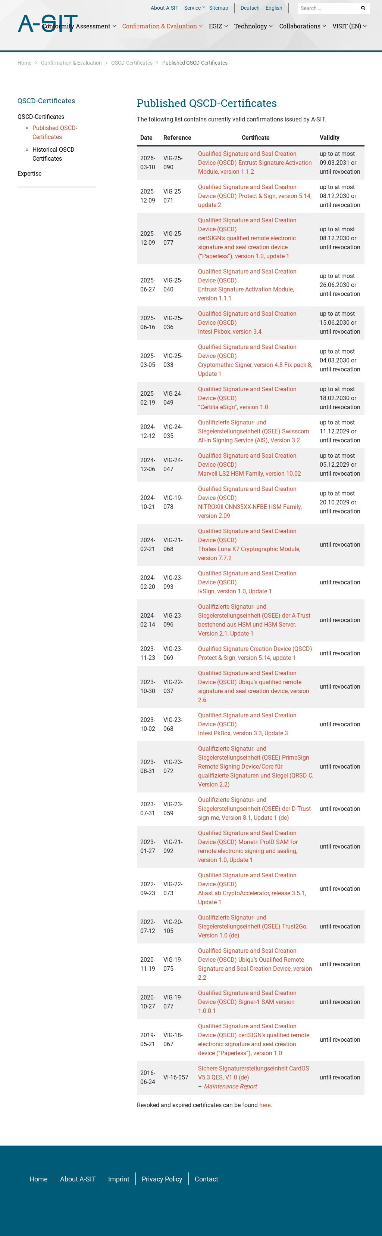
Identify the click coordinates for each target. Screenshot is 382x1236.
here (264, 1105)
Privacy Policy (162, 1179)
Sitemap (218, 8)
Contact (206, 1179)
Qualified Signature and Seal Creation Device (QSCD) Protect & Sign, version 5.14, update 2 (254, 195)
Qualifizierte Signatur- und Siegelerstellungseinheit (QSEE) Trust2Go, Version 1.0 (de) (252, 926)
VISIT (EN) (347, 26)
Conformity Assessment (77, 26)
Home (24, 63)
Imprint (118, 1179)
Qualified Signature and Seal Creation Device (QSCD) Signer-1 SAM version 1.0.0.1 (247, 1001)
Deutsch (250, 8)
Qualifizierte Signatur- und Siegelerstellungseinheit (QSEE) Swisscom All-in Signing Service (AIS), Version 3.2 (253, 431)
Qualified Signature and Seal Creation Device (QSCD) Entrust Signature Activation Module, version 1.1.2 (255, 162)
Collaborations (300, 26)
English (274, 8)
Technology (251, 26)
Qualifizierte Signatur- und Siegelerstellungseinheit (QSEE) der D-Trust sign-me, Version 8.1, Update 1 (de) (254, 808)
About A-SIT (164, 8)
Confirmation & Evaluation (160, 26)
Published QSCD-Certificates (207, 103)
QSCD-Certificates (132, 63)
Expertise (29, 173)
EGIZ (216, 26)
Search (363, 7)
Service (193, 8)
